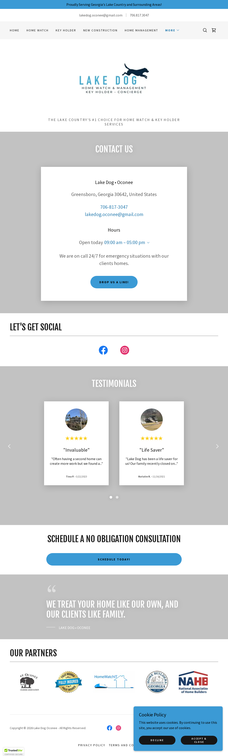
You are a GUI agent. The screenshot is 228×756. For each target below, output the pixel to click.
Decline (157, 740)
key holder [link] (66, 30)
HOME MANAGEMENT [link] (141, 30)
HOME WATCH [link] (37, 30)
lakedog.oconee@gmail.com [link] (114, 214)
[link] (213, 30)
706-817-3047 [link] (114, 207)
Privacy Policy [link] (91, 745)
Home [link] (14, 30)
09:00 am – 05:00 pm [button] (124, 242)
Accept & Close (199, 740)
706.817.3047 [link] (139, 15)
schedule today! (114, 559)
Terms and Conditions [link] (129, 745)
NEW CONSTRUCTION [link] (100, 30)
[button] (172, 30)
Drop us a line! (114, 282)
